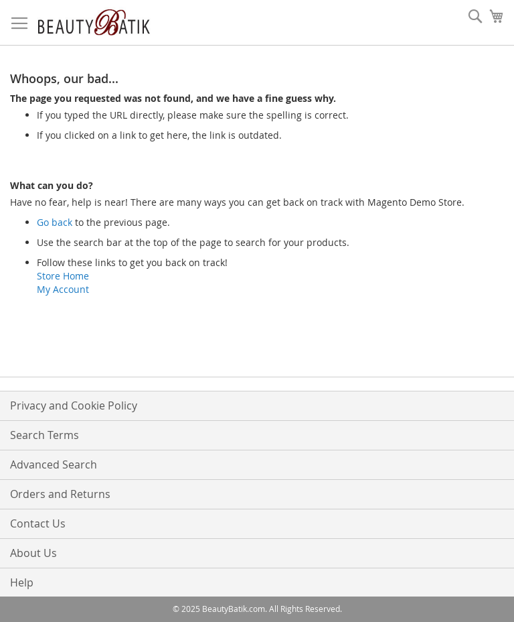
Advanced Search (53, 464)
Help (21, 582)
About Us (33, 553)
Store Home (63, 275)
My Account (63, 289)
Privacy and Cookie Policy (73, 405)
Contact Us (38, 523)
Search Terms (44, 435)
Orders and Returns (60, 494)
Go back (54, 222)
